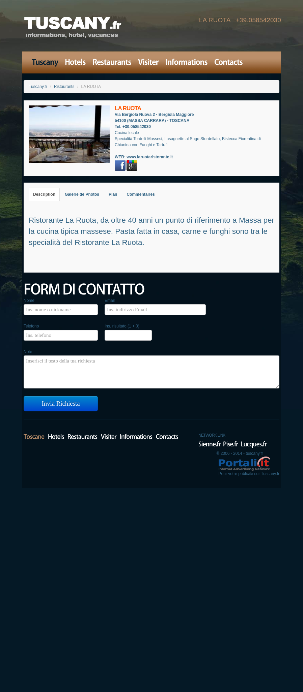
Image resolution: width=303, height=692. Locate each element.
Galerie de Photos (82, 194)
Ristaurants (64, 86)
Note (28, 351)
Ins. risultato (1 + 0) (122, 326)
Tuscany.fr (38, 86)
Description (44, 194)
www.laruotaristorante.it (150, 157)
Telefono (31, 326)
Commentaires (141, 194)
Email (110, 300)
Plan (113, 194)
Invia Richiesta (61, 403)
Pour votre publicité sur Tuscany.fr (248, 473)
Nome (29, 300)
